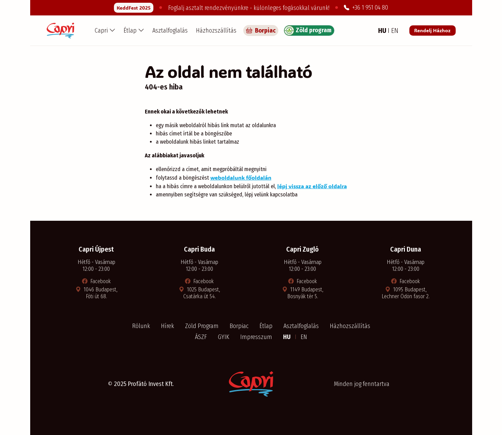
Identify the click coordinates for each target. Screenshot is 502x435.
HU (287, 337)
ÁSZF (201, 337)
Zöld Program (202, 326)
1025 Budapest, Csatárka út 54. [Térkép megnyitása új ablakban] (199, 293)
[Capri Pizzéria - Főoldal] (60, 30)
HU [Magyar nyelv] (383, 30)
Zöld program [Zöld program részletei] (307, 30)
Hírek (167, 326)
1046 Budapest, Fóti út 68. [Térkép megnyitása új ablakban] (96, 293)
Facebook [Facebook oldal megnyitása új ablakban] (96, 281)
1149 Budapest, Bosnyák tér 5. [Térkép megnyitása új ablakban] (302, 293)
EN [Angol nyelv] (394, 30)
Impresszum (256, 337)
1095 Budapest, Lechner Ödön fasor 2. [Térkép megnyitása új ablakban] (406, 293)
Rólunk (141, 326)
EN (304, 337)
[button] (105, 30)
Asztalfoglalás (170, 30)
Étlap (265, 326)
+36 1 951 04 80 (366, 7)
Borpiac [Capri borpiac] (261, 30)
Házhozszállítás (216, 30)
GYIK (223, 337)
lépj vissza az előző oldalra (312, 186)
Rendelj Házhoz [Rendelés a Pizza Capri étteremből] (432, 30)
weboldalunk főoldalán (240, 177)
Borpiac (239, 326)
